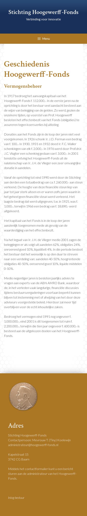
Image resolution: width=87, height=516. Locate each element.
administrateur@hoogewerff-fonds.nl (33, 445)
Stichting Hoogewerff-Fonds (43, 12)
